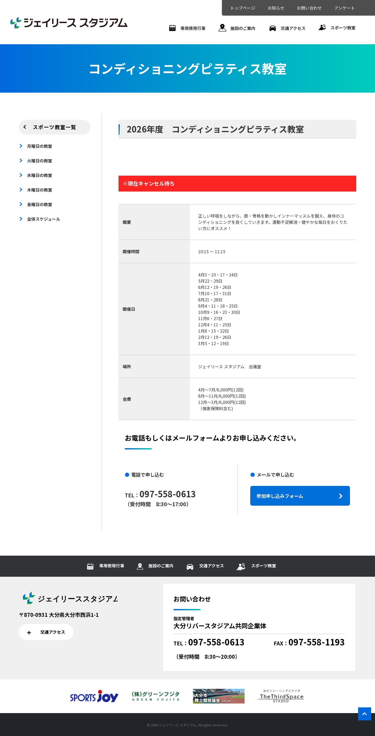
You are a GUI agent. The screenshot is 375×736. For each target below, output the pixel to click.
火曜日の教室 (39, 160)
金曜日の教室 (39, 204)
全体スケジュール (43, 219)
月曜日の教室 (39, 146)
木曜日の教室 (39, 190)
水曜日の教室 (39, 175)
